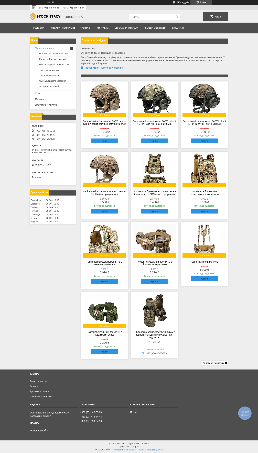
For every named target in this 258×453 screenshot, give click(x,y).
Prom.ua (145, 443)
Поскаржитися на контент (124, 450)
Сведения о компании (41, 396)
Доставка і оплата (126, 28)
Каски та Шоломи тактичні (52, 59)
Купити (104, 141)
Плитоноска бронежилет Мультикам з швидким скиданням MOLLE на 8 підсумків (154, 335)
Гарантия (178, 28)
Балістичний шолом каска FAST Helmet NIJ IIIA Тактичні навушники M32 (154, 122)
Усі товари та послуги (213, 363)
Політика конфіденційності (150, 450)
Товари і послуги (61, 28)
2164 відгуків (183, 2)
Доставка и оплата (46, 104)
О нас (38, 93)
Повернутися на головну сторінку (103, 67)
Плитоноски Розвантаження (53, 53)
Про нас (85, 28)
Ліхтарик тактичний (49, 86)
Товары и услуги (44, 48)
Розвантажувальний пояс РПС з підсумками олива (104, 333)
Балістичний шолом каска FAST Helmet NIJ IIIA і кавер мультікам (104, 193)
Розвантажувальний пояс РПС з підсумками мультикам (154, 263)
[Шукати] (177, 17)
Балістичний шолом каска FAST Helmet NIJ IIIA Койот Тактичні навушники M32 (104, 122)
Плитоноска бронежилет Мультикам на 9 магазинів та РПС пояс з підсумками (154, 193)
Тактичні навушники (49, 70)
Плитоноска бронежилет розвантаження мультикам (204, 193)
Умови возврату (155, 28)
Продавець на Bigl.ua (129, 447)
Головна (38, 28)
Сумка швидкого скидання (52, 81)
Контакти (103, 28)
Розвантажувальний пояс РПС (54, 64)
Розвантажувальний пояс (204, 261)
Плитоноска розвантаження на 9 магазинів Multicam (104, 263)
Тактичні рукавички (49, 75)
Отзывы (39, 99)
